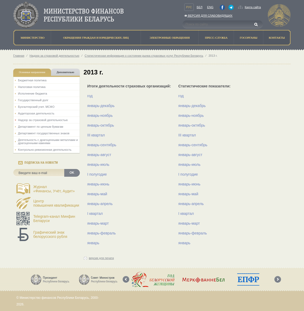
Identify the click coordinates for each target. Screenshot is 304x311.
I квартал (95, 213)
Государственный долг (33, 100)
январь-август (99, 155)
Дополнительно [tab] (65, 72)
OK (72, 173)
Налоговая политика (31, 86)
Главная (18, 55)
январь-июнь (98, 184)
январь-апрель (100, 204)
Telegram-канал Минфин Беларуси (54, 218)
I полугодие (97, 174)
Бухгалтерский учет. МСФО (36, 106)
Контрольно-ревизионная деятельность (44, 149)
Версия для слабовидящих (208, 15)
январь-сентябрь (101, 145)
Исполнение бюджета (32, 93)
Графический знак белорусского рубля (50, 234)
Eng (210, 7)
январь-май (97, 194)
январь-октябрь (100, 125)
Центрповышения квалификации (56, 203)
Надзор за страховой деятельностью (54, 55)
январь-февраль (101, 233)
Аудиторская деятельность (36, 113)
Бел (199, 7)
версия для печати (101, 258)
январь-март (98, 223)
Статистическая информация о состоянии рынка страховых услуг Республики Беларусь (144, 55)
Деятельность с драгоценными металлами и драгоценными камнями (48, 141)
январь (93, 243)
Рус (189, 7)
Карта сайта (253, 7)
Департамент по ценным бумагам (40, 126)
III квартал (96, 135)
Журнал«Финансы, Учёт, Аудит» (54, 189)
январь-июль (98, 164)
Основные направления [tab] (32, 72)
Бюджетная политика (32, 80)
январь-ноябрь (100, 115)
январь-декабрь (100, 106)
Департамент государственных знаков (44, 133)
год (90, 96)
